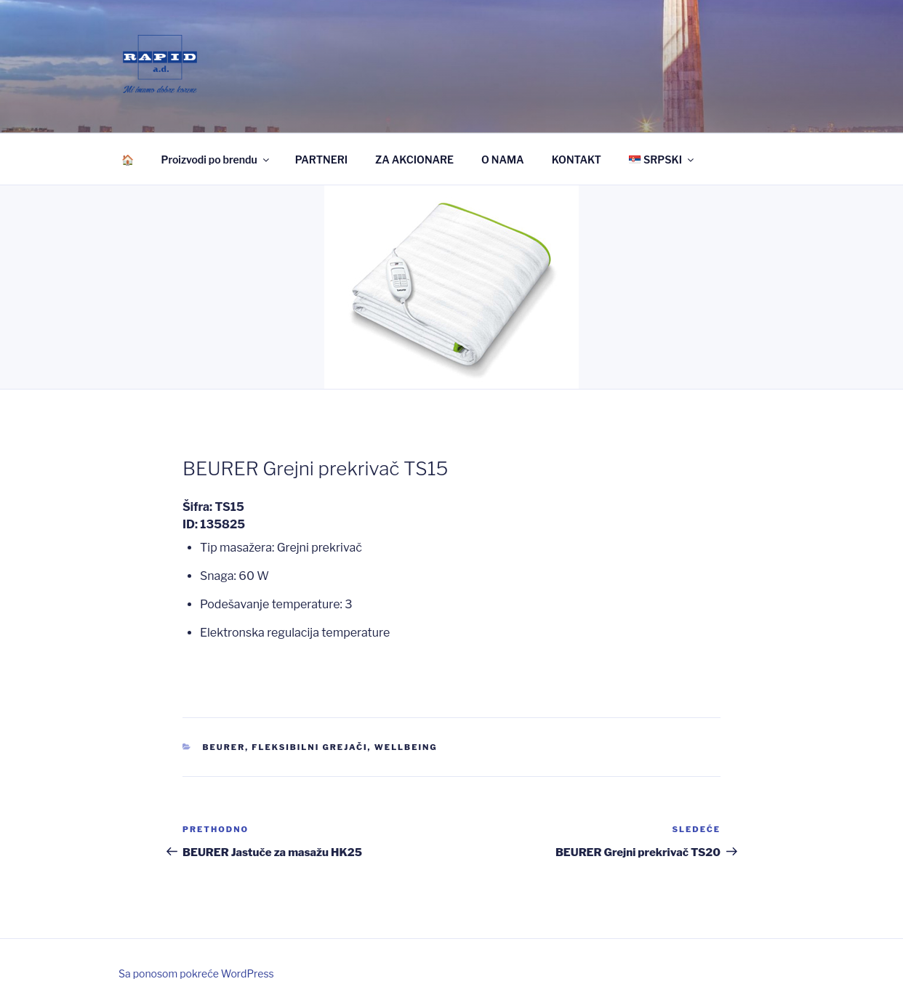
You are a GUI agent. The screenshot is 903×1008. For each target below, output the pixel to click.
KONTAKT (576, 159)
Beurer (224, 747)
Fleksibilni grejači (309, 747)
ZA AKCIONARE (414, 159)
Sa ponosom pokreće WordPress (196, 973)
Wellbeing (406, 747)
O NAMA (502, 159)
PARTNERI (321, 159)
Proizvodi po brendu (216, 159)
